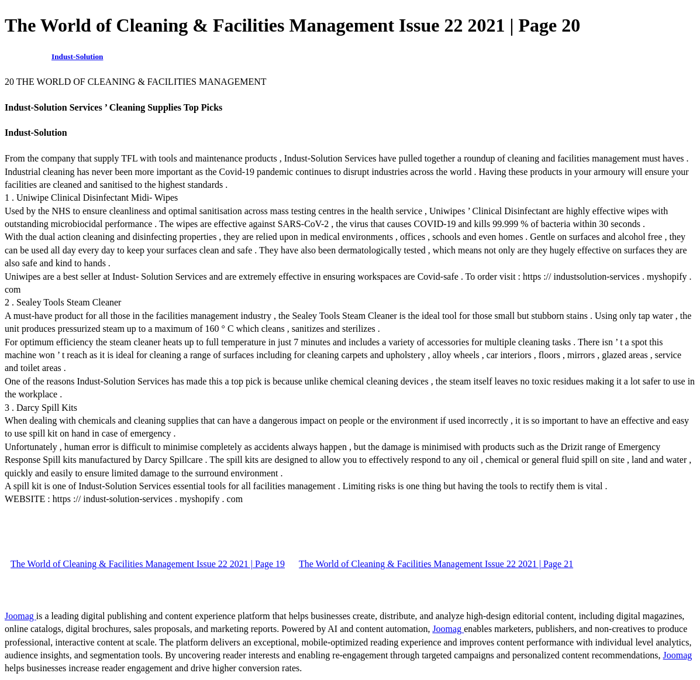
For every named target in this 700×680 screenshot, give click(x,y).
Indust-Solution (77, 56)
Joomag (20, 616)
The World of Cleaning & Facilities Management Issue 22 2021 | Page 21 (436, 564)
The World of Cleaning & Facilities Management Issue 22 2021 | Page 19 (148, 564)
